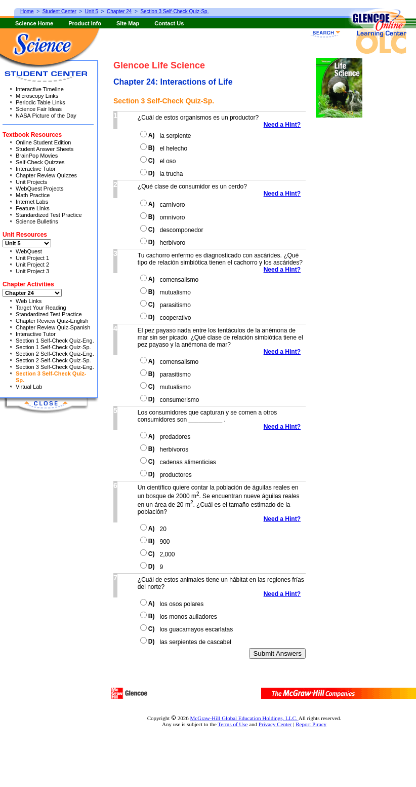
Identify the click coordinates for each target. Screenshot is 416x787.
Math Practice (33, 195)
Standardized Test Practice (49, 215)
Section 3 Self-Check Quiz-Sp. (174, 11)
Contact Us (169, 23)
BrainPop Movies (37, 156)
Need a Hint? (285, 124)
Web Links (28, 301)
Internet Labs (32, 202)
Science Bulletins (37, 221)
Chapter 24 (119, 11)
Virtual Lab (29, 387)
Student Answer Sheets (44, 149)
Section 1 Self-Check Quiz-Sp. (53, 347)
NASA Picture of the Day (46, 116)
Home (27, 11)
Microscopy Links (37, 96)
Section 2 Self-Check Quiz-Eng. (55, 354)
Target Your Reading (41, 308)
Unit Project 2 (32, 264)
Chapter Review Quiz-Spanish (53, 327)
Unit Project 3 (32, 271)
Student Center (59, 11)
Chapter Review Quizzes (46, 175)
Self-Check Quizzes (40, 162)
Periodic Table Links (40, 102)
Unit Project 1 (32, 258)
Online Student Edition (43, 142)
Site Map (127, 23)
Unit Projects (31, 182)
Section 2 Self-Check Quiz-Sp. (53, 360)
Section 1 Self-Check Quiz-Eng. (55, 341)
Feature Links (33, 208)
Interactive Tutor (36, 169)
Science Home (34, 23)
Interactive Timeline (40, 89)
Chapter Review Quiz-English (52, 321)
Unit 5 (91, 11)
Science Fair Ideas (39, 109)
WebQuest (29, 251)
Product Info (84, 23)
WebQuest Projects (40, 188)
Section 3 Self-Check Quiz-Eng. (55, 367)
